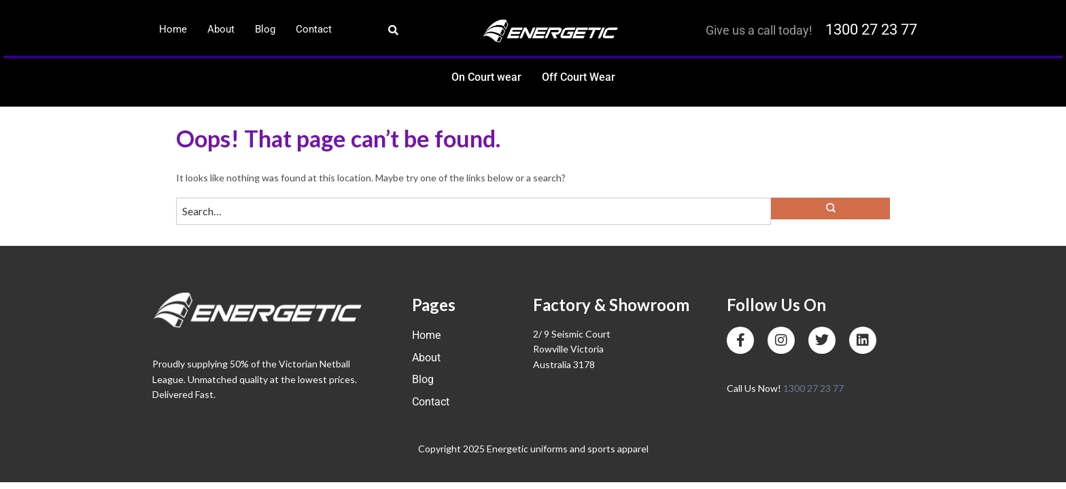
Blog (265, 29)
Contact (314, 29)
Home (173, 29)
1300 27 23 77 (871, 29)
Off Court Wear (578, 77)
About (221, 29)
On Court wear (486, 77)
